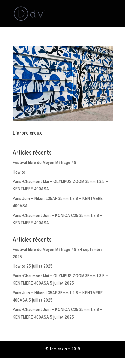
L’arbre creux (27, 133)
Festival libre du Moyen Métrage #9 (44, 163)
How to (19, 172)
